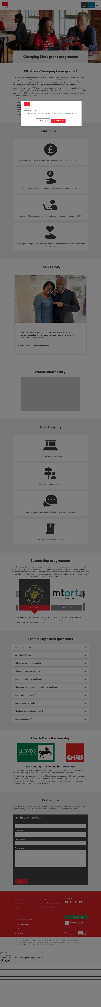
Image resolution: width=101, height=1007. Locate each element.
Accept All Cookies (58, 120)
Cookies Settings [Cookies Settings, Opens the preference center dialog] (43, 120)
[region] (51, 113)
